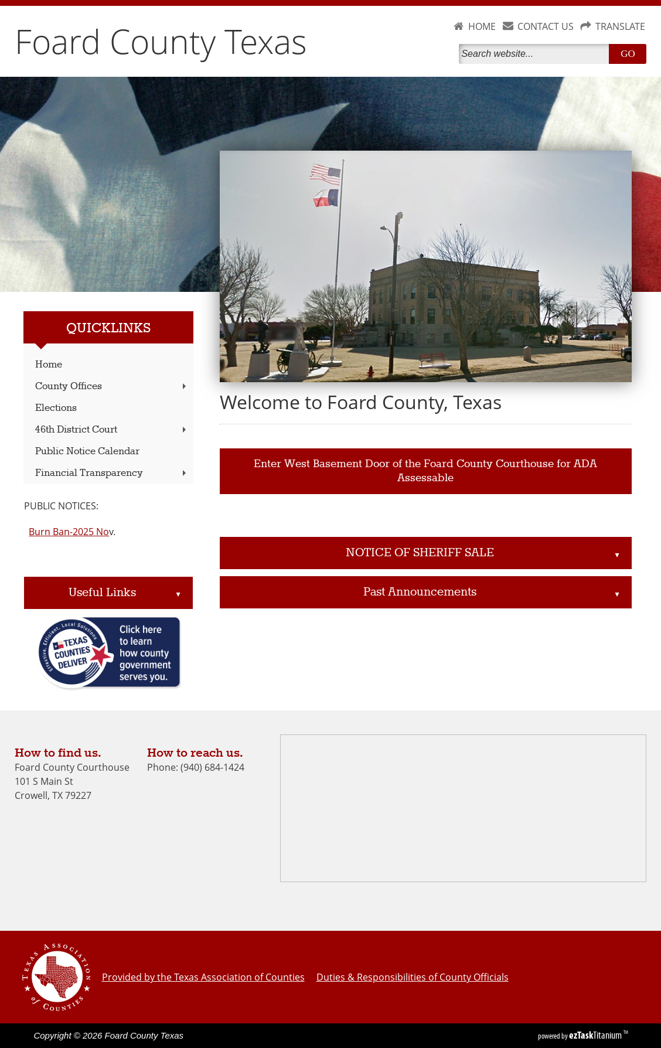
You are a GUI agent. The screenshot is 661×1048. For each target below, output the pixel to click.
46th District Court (111, 430)
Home (48, 365)
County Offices (111, 386)
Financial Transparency (111, 473)
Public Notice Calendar (87, 451)
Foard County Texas (161, 41)
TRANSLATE (620, 26)
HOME (482, 26)
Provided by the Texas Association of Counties (203, 977)
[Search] (536, 54)
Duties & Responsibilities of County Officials (412, 977)
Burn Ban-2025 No (69, 531)
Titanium (596, 1035)
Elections (56, 408)
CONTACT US (545, 26)
